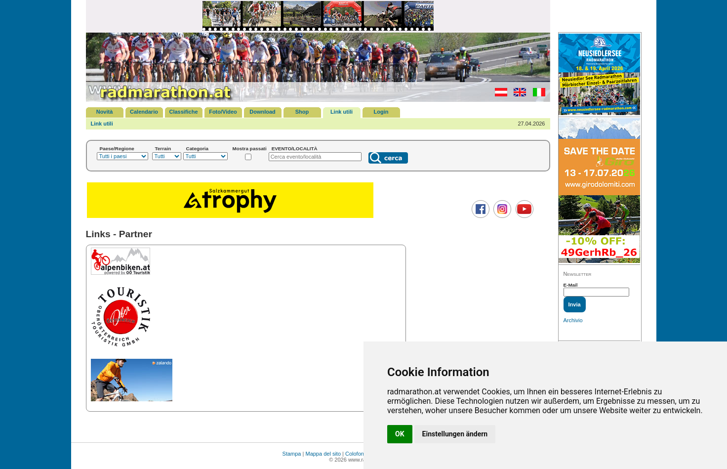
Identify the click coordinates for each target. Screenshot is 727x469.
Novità (104, 112)
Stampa (292, 454)
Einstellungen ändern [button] (455, 434)
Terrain (163, 148)
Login (381, 112)
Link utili (341, 112)
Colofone (356, 454)
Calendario (144, 112)
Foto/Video (223, 112)
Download (262, 112)
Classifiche (183, 112)
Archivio (573, 320)
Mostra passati (250, 148)
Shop (302, 112)
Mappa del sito (323, 454)
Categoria (197, 148)
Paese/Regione (117, 148)
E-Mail (571, 285)
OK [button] (399, 434)
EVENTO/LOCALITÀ (295, 148)
